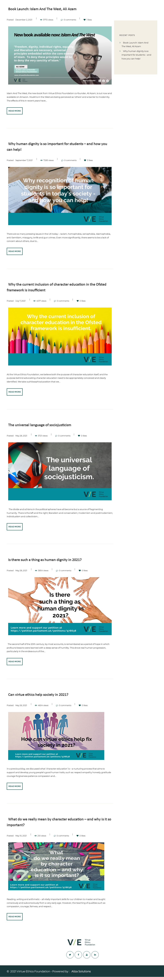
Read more (14, 111)
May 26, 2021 (21, 705)
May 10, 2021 (21, 836)
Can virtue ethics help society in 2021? (41, 695)
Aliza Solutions (81, 971)
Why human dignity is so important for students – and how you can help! (58, 147)
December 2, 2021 (23, 20)
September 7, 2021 (24, 160)
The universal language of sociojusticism (42, 425)
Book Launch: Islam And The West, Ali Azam (45, 9)
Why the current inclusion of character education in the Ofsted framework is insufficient (55, 287)
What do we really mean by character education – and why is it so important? (59, 822)
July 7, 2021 (20, 301)
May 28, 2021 (21, 436)
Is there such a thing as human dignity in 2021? (48, 560)
